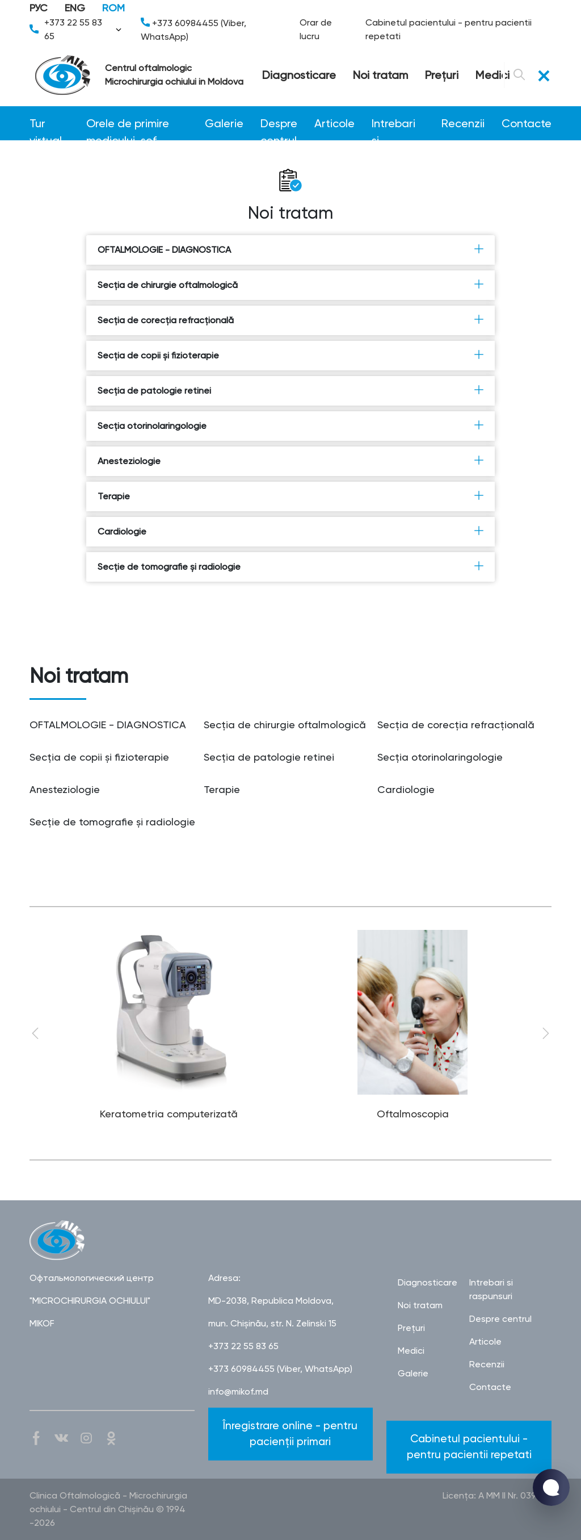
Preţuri (441, 75)
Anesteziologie (290, 460)
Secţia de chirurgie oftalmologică (290, 284)
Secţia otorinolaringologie (290, 425)
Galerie (224, 123)
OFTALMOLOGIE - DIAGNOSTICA (290, 249)
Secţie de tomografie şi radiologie (290, 566)
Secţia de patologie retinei (290, 390)
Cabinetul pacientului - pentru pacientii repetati (448, 29)
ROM (113, 8)
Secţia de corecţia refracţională (290, 319)
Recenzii (463, 123)
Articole (334, 123)
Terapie (290, 496)
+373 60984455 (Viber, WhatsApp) (193, 30)
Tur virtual (46, 124)
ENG (75, 8)
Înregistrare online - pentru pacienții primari (290, 1434)
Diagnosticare (299, 75)
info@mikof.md (238, 1391)
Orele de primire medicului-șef (127, 124)
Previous (35, 1033)
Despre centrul (278, 124)
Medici (492, 75)
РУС (39, 8)
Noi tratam (380, 75)
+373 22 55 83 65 (77, 29)
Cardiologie (290, 531)
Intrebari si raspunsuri (398, 124)
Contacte (526, 123)
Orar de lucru (316, 29)
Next (545, 1033)
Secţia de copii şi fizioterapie (290, 355)
